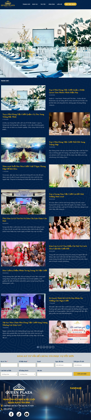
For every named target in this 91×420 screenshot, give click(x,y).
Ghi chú (39, 370)
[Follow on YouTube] (26, 414)
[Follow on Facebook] (11, 414)
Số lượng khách (23, 370)
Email (39, 361)
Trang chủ (26, 4)
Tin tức (43, 4)
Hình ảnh (52, 4)
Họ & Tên (4, 361)
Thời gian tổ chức (79, 361)
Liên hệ (59, 4)
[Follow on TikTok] (19, 414)
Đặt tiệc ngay (70, 4)
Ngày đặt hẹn (59, 361)
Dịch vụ (35, 4)
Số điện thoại (23, 361)
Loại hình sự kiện (6, 370)
